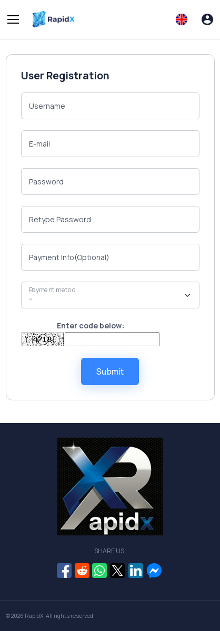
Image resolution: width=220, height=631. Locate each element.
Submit (110, 371)
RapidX (34, 615)
